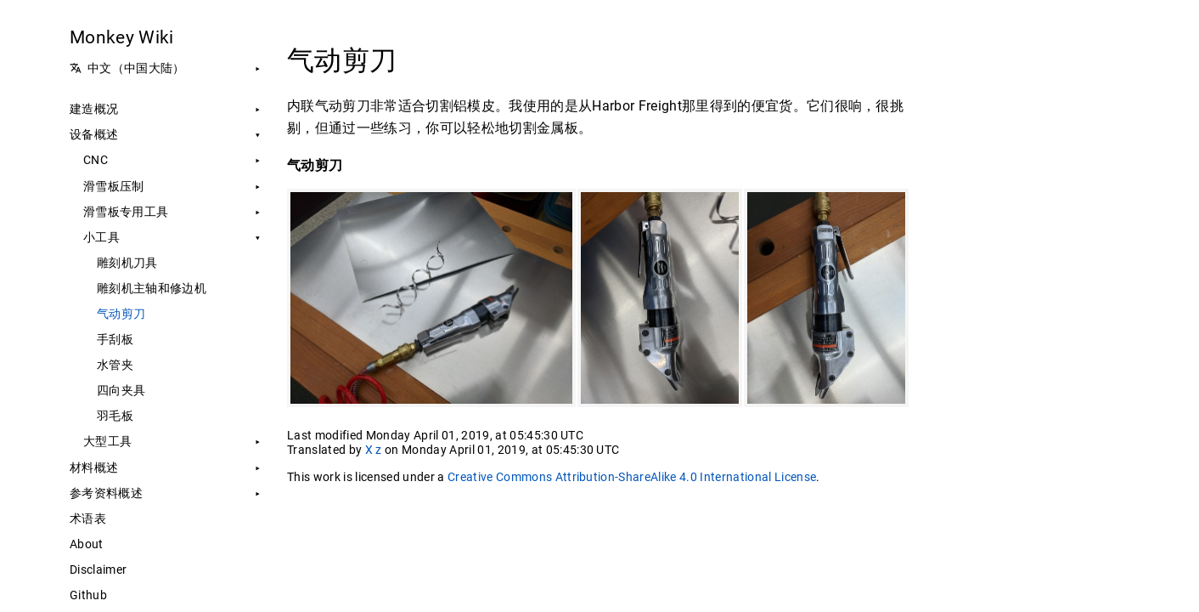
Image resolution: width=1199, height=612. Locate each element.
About (87, 544)
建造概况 (94, 109)
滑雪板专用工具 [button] (125, 211)
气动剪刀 (121, 313)
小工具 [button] (101, 237)
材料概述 (94, 467)
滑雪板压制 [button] (113, 186)
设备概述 (94, 134)
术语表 (88, 518)
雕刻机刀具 (127, 262)
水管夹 (115, 364)
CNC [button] (95, 160)
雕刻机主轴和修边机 (151, 288)
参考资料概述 (106, 493)
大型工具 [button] (107, 441)
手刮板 (115, 339)
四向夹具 (121, 390)
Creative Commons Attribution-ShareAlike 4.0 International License (632, 477)
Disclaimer (98, 569)
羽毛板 (115, 415)
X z (373, 449)
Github (88, 595)
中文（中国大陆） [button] (127, 68)
